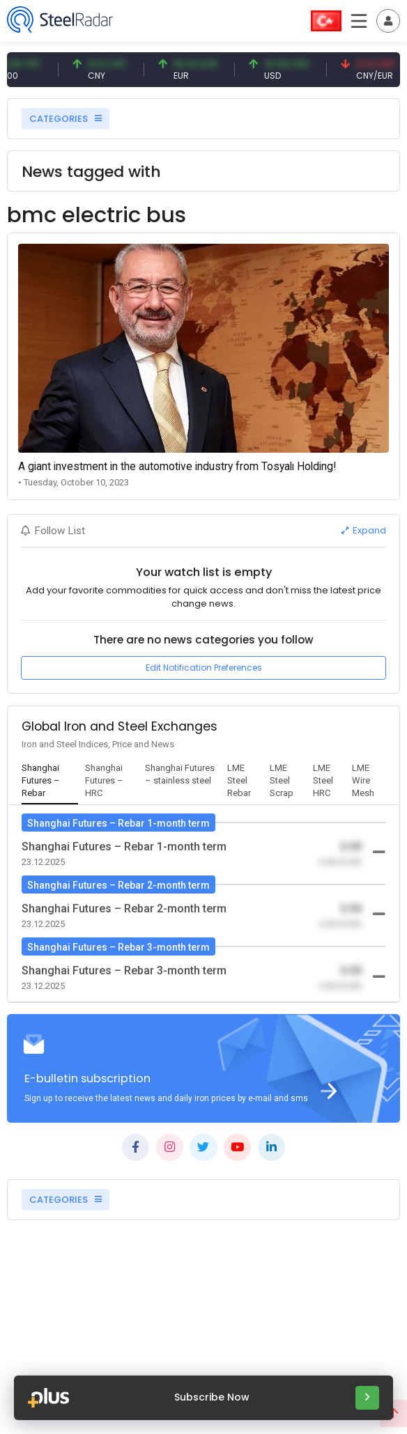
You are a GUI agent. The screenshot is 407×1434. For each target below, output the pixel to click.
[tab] (50, 781)
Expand (363, 530)
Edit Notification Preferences (204, 667)
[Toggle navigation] (388, 21)
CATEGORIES (65, 118)
